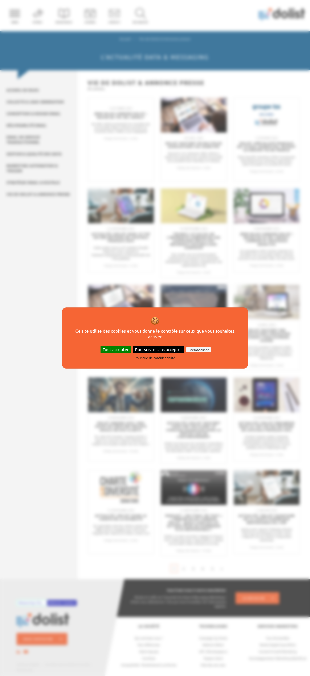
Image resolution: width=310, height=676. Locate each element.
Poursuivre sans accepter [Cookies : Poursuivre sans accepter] (158, 349)
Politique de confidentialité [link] (155, 358)
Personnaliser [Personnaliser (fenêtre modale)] (198, 350)
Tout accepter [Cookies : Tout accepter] (116, 349)
